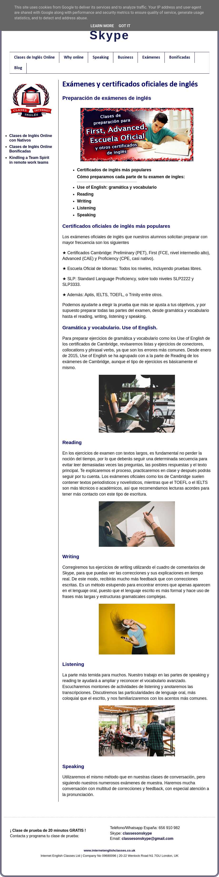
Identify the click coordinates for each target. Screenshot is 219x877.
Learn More (102, 26)
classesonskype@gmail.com (147, 838)
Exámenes (151, 57)
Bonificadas (179, 57)
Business (125, 57)
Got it (124, 26)
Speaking (101, 57)
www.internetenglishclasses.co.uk (109, 850)
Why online (74, 57)
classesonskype (137, 833)
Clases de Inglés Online (34, 57)
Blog (18, 68)
